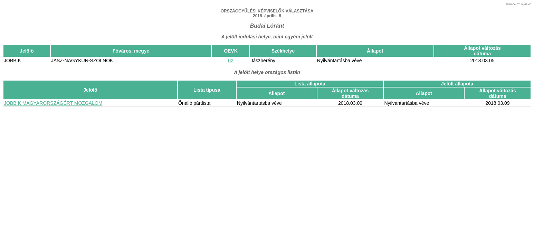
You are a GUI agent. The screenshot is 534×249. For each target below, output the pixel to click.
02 (230, 60)
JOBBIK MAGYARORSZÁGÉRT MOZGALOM (53, 103)
